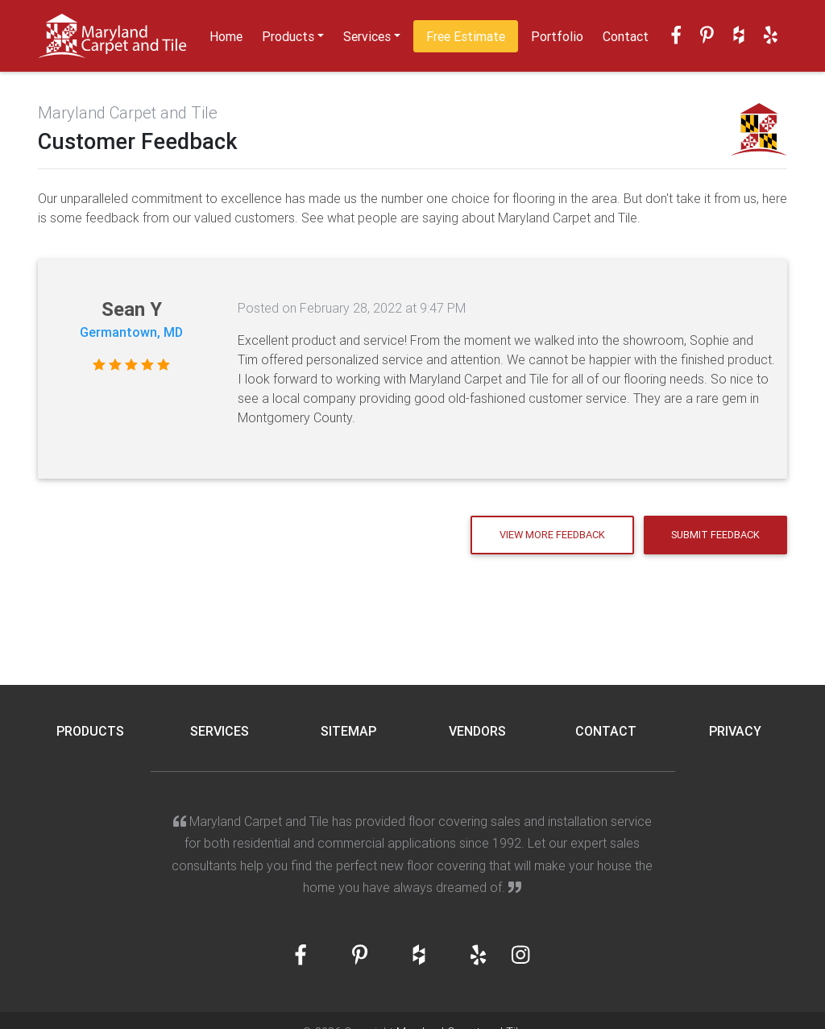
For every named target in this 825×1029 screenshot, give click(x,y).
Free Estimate (465, 36)
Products (288, 36)
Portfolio (557, 36)
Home (226, 36)
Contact (626, 36)
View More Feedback (552, 534)
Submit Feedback (715, 534)
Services (367, 36)
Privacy (735, 731)
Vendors (477, 731)
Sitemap (348, 731)
